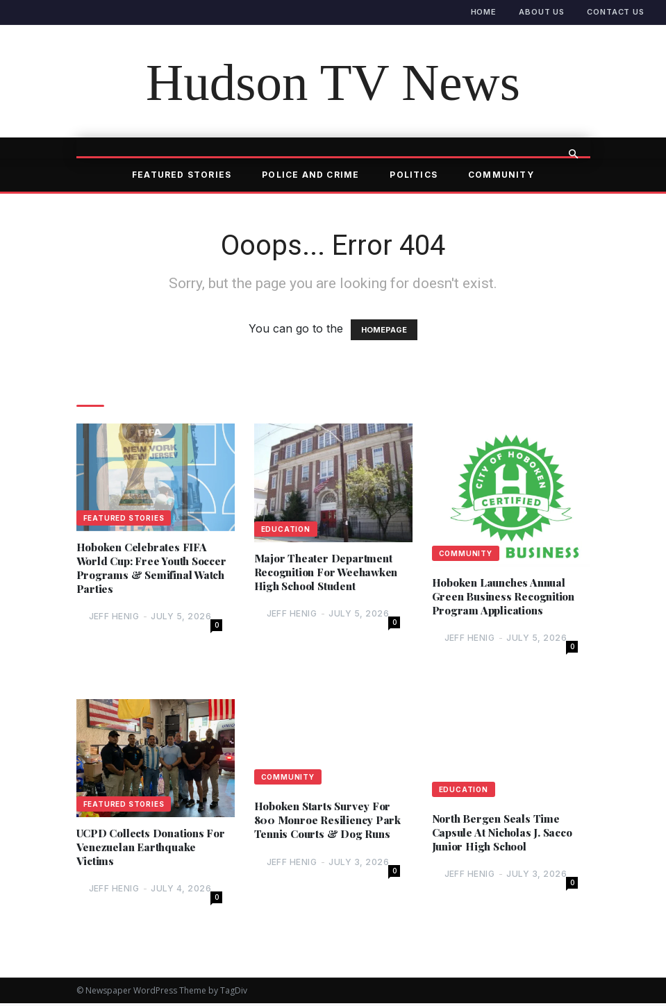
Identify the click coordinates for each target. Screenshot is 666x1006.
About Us (542, 12)
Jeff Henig (114, 618)
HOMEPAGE (384, 330)
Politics (414, 174)
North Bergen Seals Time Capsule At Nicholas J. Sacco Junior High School (506, 834)
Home (484, 12)
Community (501, 174)
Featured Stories (181, 174)
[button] (573, 154)
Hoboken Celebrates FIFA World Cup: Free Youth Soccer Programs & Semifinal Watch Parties (143, 568)
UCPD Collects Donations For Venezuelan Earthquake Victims (154, 849)
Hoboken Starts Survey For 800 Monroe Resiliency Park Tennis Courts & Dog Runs (330, 822)
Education (285, 529)
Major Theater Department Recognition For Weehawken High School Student (330, 572)
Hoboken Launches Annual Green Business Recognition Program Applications (506, 597)
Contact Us (615, 12)
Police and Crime (310, 174)
